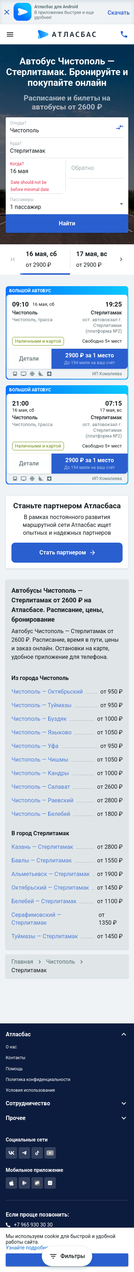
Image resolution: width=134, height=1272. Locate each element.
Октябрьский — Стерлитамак (50, 887)
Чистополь (60, 961)
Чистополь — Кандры (40, 773)
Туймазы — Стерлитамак (44, 936)
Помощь (14, 1068)
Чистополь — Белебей (40, 814)
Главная (22, 961)
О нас (11, 1047)
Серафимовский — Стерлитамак (36, 918)
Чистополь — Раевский (42, 800)
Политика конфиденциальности (38, 1079)
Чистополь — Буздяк (39, 718)
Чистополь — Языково (41, 732)
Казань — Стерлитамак (42, 846)
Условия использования (30, 1090)
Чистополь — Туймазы (41, 705)
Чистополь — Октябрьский (47, 691)
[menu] (10, 34)
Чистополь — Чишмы (39, 759)
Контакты (15, 1057)
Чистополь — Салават (40, 786)
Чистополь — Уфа (35, 746)
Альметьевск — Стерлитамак (50, 874)
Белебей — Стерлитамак (43, 901)
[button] (13, 259)
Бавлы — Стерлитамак (41, 860)
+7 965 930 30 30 (33, 1225)
